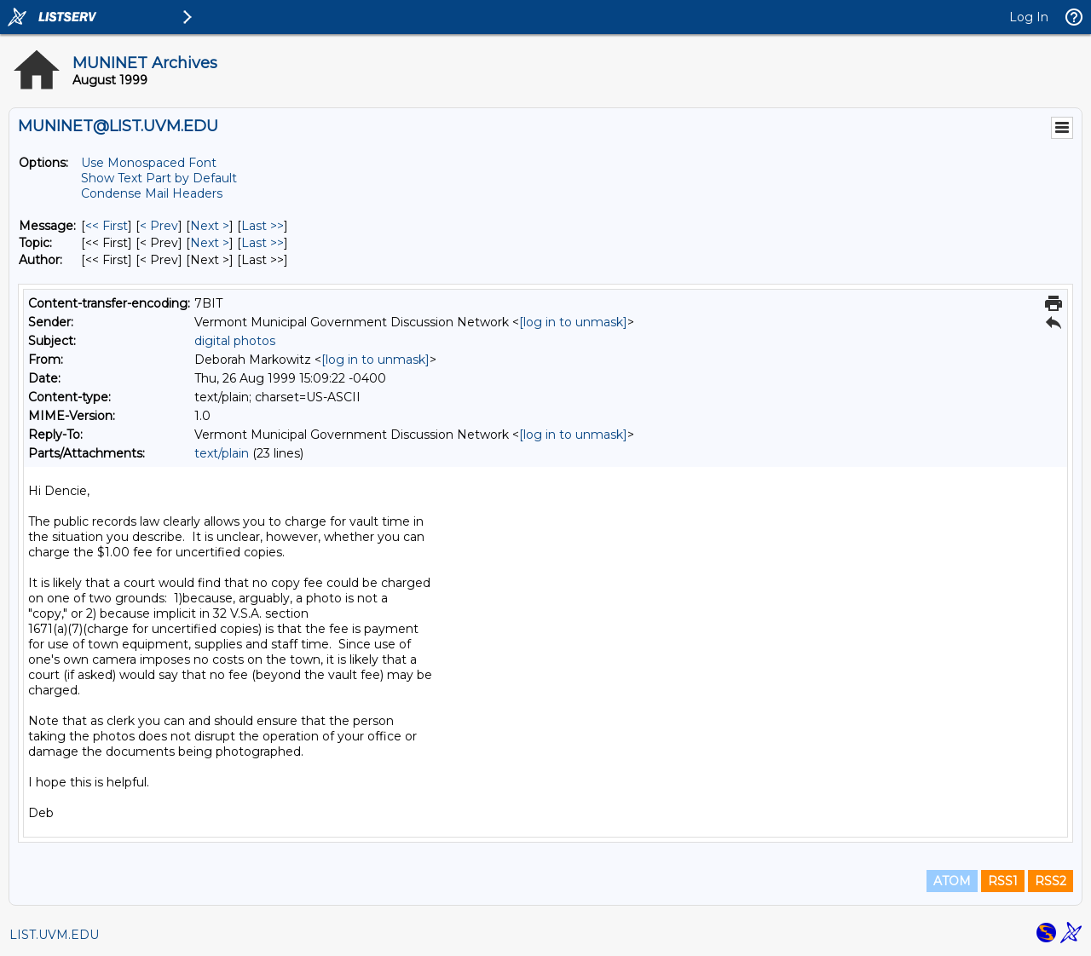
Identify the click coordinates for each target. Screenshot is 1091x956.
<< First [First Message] (106, 225)
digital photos (234, 340)
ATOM (952, 881)
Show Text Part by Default (159, 178)
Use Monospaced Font (148, 162)
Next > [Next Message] (209, 225)
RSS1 (1003, 881)
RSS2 (1050, 881)
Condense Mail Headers (151, 193)
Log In (1028, 17)
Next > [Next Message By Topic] (209, 243)
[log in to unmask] (573, 322)
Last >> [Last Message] (262, 225)
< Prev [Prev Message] (159, 225)
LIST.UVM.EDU (54, 934)
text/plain (221, 453)
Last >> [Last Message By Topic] (262, 243)
